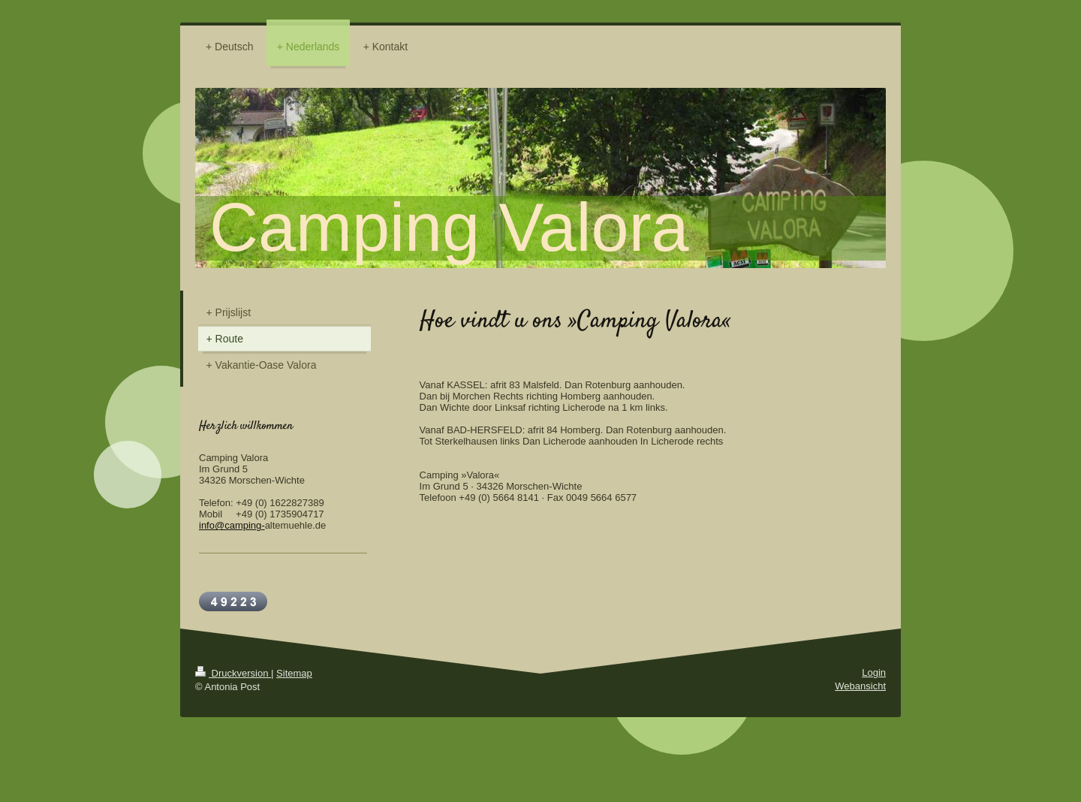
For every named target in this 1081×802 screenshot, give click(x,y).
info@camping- (232, 525)
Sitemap (294, 673)
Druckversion (233, 673)
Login (874, 672)
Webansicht (860, 686)
